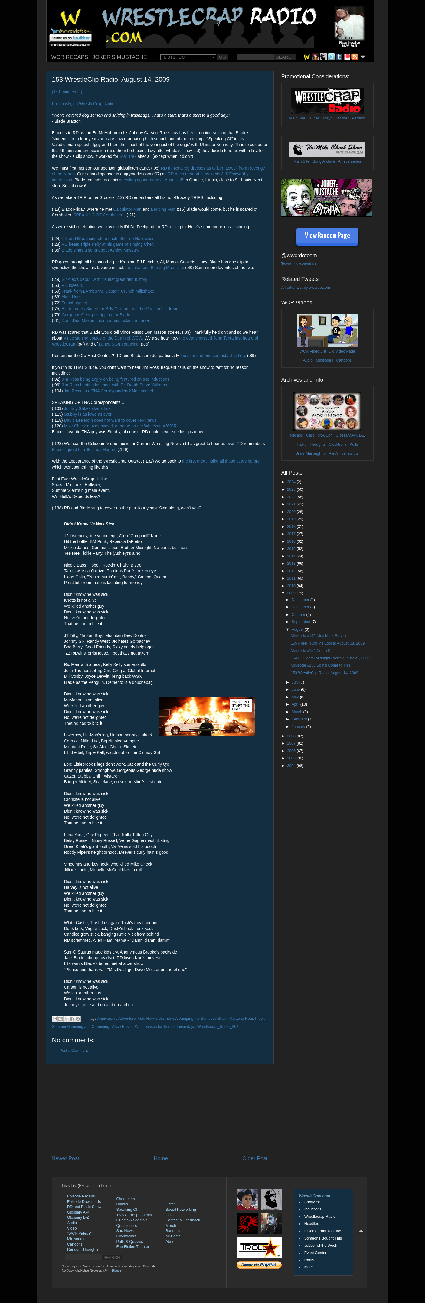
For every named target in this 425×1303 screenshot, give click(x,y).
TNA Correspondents (134, 1215)
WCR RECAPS (69, 57)
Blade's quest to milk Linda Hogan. (84, 449)
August (298, 629)
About (170, 1242)
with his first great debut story (120, 279)
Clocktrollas (126, 1236)
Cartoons (343, 360)
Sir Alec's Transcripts (340, 453)
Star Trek (127, 156)
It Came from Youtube (322, 1231)
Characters (125, 1199)
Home (161, 1158)
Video (72, 1228)
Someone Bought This (323, 1238)
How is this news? (161, 1018)
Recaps (296, 435)
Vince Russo (121, 1027)
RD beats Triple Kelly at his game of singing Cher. (108, 244)
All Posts (172, 1236)
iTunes (314, 118)
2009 (292, 593)
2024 (292, 482)
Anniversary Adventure (116, 1018)
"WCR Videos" (79, 1233)
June (296, 689)
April (296, 704)
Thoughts (317, 444)
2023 (292, 489)
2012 (292, 571)
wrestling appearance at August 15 (151, 179)
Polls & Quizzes (129, 1242)
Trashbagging (74, 303)
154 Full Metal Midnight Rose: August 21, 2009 (330, 658)
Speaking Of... (128, 1209)
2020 (292, 512)
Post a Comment (74, 1050)
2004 (292, 766)
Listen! (171, 1204)
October (299, 615)
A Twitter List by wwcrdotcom (305, 287)
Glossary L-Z (78, 1217)
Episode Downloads (84, 1202)
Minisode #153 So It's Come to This (321, 665)
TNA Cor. (324, 435)
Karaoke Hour (241, 1018)
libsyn (327, 118)
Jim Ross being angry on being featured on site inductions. (116, 379)
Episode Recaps (81, 1196)
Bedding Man (163, 209)
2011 (292, 578)
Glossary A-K (347, 435)
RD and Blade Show (84, 1207)
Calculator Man (127, 209)
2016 (292, 541)
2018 (292, 527)
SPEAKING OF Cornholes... (99, 215)
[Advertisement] (159, 1109)
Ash (141, 1018)
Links (169, 1215)
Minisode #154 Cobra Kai (312, 650)
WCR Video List (312, 351)
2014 (292, 556)
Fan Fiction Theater (132, 1247)
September (301, 622)
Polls (354, 444)
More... (310, 1267)
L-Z (361, 435)
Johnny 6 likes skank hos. (88, 408)
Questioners (126, 1225)
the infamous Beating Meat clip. (155, 267)
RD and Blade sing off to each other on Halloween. (109, 238)
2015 (292, 549)
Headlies (311, 1224)
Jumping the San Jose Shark (203, 1018)
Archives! (312, 1202)
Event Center (315, 1253)
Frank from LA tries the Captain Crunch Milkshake (108, 291)
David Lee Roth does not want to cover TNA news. (111, 420)
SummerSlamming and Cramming (81, 1027)
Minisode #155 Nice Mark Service (319, 636)
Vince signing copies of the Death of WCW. (103, 338)
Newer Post (65, 1158)
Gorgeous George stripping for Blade (96, 314)
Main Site (297, 118)
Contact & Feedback (182, 1220)
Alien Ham (71, 296)
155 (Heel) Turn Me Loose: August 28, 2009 (328, 643)
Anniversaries (349, 161)
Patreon (358, 118)
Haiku (301, 444)
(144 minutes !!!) (67, 91)
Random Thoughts (82, 1249)
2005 (292, 758)
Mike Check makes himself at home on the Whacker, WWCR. (121, 426)
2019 (292, 519)
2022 (292, 497)
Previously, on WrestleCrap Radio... (85, 103)
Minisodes (324, 360)
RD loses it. (72, 285)
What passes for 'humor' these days (165, 1027)
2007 (292, 743)
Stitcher (342, 118)
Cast (310, 435)
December (301, 600)
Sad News (125, 1231)
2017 (292, 534)
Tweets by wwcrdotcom (301, 264)
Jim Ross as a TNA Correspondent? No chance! (108, 390)
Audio (307, 360)
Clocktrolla (337, 444)
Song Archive (323, 161)
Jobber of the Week (320, 1245)
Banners (172, 1231)
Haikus (122, 1204)
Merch (170, 1225)
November (301, 607)
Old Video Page (342, 351)
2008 (292, 736)
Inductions (313, 1209)
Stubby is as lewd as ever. (88, 414)
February (300, 719)
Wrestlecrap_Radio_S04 (217, 1027)
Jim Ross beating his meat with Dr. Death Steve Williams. (115, 384)
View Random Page (327, 235)
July (295, 682)
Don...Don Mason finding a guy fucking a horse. (106, 320)
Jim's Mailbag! (308, 453)
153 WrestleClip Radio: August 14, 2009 (324, 673)
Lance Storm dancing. (119, 344)
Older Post (254, 1158)
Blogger (117, 1270)
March (297, 712)
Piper (259, 1018)
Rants (309, 1260)
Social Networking (180, 1209)
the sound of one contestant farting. (213, 355)
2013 (292, 563)
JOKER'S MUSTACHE (120, 57)
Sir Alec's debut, (77, 279)
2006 (292, 751)
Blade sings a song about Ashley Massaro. (101, 250)
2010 (292, 586)
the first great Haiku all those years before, (221, 461)
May (296, 697)
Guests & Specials (132, 1220)
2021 (292, 504)
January (299, 727)
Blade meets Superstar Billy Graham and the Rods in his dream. (121, 308)
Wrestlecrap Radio (319, 1216)
